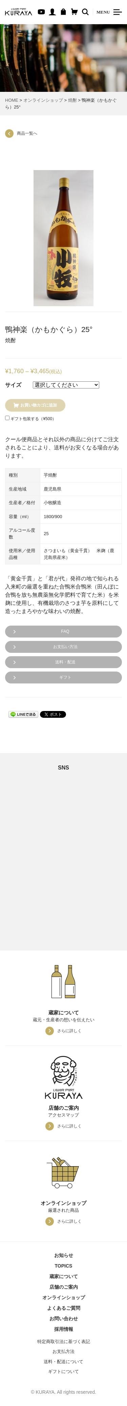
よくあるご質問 (63, 1308)
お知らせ (63, 1255)
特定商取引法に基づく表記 (63, 1341)
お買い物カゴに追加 (38, 405)
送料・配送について (63, 1361)
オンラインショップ (43, 100)
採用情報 (63, 1329)
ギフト (65, 677)
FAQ (65, 631)
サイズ (13, 385)
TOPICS (63, 1266)
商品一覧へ (27, 133)
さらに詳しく (69, 1030)
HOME (11, 100)
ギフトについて (63, 1371)
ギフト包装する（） (30, 418)
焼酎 (72, 100)
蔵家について (63, 1276)
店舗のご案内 (63, 1287)
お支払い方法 (65, 646)
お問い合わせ (63, 1318)
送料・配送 (65, 662)
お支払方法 (63, 1351)
